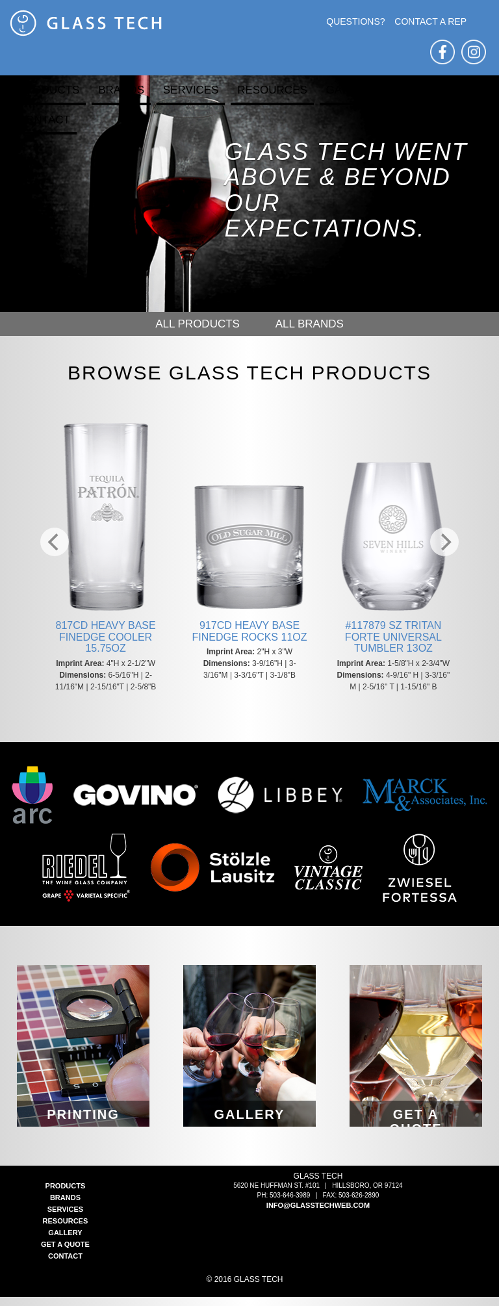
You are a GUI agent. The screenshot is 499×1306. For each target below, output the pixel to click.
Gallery (351, 90)
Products (48, 90)
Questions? (355, 21)
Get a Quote (432, 90)
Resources (272, 90)
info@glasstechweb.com (318, 1214)
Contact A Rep (430, 21)
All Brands (309, 324)
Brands (121, 90)
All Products (197, 324)
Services (191, 90)
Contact (44, 120)
